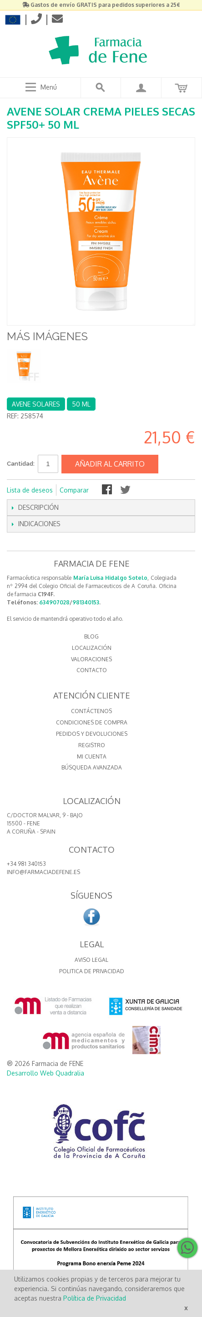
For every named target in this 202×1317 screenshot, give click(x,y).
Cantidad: (21, 463)
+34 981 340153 (26, 863)
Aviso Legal (91, 959)
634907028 (54, 602)
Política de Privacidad (94, 1298)
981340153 (85, 602)
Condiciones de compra (91, 722)
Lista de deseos (30, 490)
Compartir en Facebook (108, 490)
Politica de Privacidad (91, 971)
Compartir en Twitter (126, 490)
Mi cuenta (91, 756)
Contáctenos (91, 711)
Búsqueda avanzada (91, 767)
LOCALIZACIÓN (91, 647)
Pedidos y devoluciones (91, 733)
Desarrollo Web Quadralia (45, 1073)
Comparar (74, 490)
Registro (91, 745)
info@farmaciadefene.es (43, 872)
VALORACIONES (91, 659)
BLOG (91, 636)
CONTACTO (91, 670)
